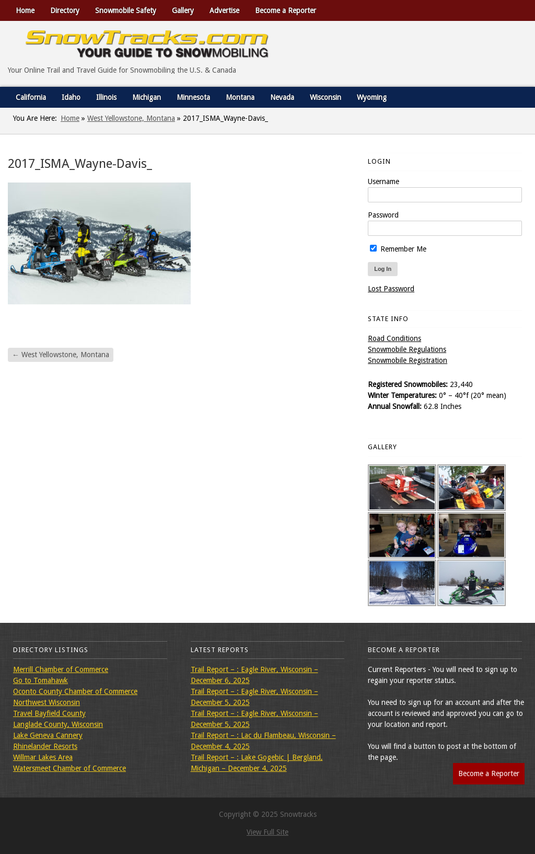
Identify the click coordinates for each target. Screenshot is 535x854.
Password (383, 215)
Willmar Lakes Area (43, 757)
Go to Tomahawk (40, 680)
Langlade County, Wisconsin (58, 724)
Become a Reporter (285, 10)
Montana (240, 97)
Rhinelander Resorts (45, 746)
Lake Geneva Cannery (48, 735)
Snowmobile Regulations (407, 349)
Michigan (146, 97)
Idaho (71, 97)
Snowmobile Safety (125, 10)
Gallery (183, 10)
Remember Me (398, 249)
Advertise (224, 10)
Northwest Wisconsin (46, 702)
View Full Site (267, 832)
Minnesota (193, 97)
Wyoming (372, 97)
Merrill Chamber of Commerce (60, 669)
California (31, 97)
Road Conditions (394, 338)
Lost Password (391, 288)
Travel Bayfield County (49, 713)
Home (25, 10)
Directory (64, 10)
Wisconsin (325, 97)
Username (383, 181)
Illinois (106, 97)
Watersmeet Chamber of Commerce (69, 768)
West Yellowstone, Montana (131, 118)
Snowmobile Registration (407, 360)
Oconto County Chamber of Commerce (75, 691)
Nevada (282, 97)
